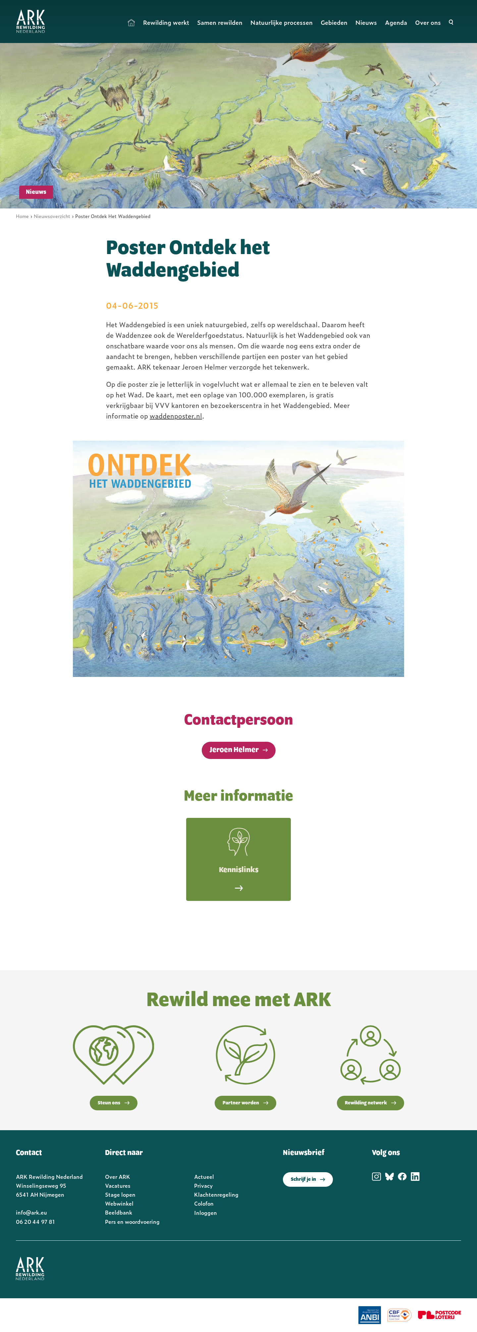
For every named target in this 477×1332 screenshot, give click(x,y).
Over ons (428, 22)
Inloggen (205, 1213)
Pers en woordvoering (132, 1221)
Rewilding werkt (166, 22)
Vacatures (118, 1185)
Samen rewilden (219, 22)
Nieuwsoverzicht (52, 215)
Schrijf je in (308, 1179)
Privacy (203, 1185)
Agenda (396, 22)
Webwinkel (119, 1203)
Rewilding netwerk (370, 1103)
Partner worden (245, 1103)
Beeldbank (118, 1212)
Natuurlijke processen (281, 22)
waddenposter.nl (176, 416)
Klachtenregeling (216, 1194)
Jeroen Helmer (234, 750)
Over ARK (117, 1176)
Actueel (204, 1176)
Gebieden (334, 22)
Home (131, 22)
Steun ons (114, 1103)
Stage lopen (120, 1194)
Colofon (204, 1203)
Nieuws (366, 22)
